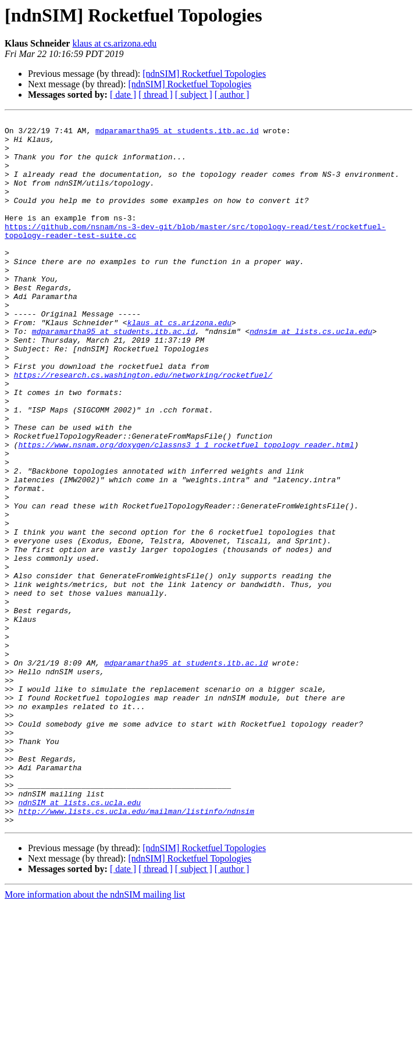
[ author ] (232, 94)
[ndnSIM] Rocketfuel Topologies (204, 74)
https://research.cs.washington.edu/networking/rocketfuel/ (143, 427)
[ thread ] (155, 94)
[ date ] (123, 94)
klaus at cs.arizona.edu (114, 43)
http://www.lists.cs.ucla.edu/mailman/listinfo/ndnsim (136, 950)
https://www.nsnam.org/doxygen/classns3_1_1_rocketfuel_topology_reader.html (186, 511)
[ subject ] (193, 94)
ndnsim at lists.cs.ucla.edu (311, 374)
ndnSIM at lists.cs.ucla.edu (79, 940)
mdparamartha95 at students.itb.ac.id (177, 134)
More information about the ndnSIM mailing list (95, 1036)
